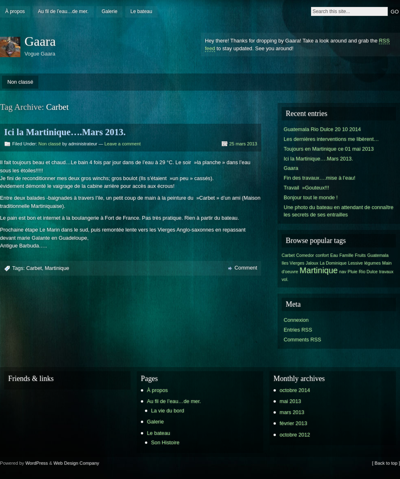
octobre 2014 (295, 390)
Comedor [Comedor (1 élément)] (305, 255)
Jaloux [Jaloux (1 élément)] (312, 263)
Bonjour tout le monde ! (311, 197)
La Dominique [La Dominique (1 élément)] (333, 263)
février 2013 (293, 423)
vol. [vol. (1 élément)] (285, 279)
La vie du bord (167, 411)
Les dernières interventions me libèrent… (331, 139)
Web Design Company (76, 463)
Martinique (57, 268)
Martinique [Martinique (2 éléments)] (319, 270)
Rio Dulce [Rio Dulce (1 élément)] (368, 271)
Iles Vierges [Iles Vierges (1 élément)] (293, 263)
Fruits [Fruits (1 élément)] (360, 255)
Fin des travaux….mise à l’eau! (320, 178)
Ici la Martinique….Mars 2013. (65, 132)
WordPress (36, 463)
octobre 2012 (295, 435)
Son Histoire (165, 442)
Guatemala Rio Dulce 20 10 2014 (322, 129)
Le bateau (141, 11)
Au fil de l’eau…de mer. (63, 11)
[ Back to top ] (386, 463)
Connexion (296, 320)
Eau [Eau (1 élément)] (334, 255)
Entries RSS (298, 330)
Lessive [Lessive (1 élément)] (355, 263)
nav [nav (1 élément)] (342, 271)
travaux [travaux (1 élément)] (386, 271)
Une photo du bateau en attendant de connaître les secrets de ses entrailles (338, 211)
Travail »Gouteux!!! (306, 188)
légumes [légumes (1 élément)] (372, 263)
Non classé (20, 82)
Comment (246, 268)
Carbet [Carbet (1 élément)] (288, 255)
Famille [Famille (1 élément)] (346, 255)
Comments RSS (302, 339)
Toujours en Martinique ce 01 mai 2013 (329, 149)
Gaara (40, 41)
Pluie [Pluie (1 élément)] (353, 271)
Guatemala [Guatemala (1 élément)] (378, 255)
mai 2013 (290, 401)
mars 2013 (292, 412)
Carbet (34, 268)
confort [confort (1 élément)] (322, 255)
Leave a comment (122, 143)
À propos (15, 11)
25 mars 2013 (243, 143)
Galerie (110, 11)
